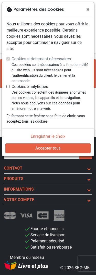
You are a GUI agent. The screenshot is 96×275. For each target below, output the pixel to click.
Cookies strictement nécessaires (41, 58)
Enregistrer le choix (48, 136)
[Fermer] (88, 9)
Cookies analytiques (30, 86)
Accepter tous (48, 148)
